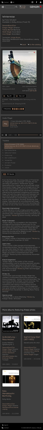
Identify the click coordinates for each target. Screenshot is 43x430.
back (23, 44)
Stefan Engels (31, 354)
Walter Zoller (9, 351)
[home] (2, 7)
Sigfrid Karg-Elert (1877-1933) (32, 338)
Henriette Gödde (9, 356)
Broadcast (6, 290)
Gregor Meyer (11, 28)
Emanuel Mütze (7, 359)
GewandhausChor (9, 25)
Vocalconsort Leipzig (31, 352)
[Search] (10, 7)
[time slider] (28, 135)
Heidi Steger (11, 32)
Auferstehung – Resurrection (9, 338)
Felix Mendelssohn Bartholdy (8, 393)
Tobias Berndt (11, 30)
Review (14, 215)
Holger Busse (15, 37)
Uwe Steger (11, 34)
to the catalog (34, 44)
